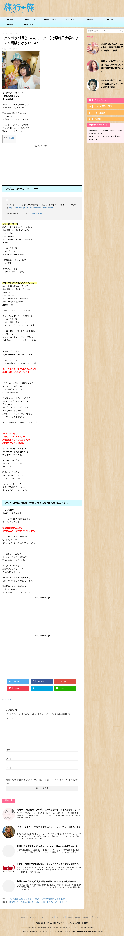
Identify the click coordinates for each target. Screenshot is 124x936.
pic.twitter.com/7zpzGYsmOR (42, 208)
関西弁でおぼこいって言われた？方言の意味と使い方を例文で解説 (112, 47)
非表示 (11, 138)
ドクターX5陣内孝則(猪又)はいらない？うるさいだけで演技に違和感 (47, 864)
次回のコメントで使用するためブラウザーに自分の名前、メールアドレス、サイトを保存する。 (42, 781)
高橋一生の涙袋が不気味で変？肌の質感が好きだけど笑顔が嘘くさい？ (48, 810)
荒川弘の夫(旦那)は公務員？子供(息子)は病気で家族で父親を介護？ (47, 882)
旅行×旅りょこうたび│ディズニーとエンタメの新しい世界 (62, 923)
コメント (10, 718)
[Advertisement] (42, 165)
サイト (8, 768)
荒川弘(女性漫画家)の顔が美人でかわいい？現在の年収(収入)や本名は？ (49, 847)
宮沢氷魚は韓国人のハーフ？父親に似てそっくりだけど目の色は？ (112, 84)
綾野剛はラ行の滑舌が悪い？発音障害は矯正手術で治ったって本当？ (38, 902)
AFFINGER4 (98, 931)
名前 (8, 750)
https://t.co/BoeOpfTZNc (19, 208)
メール (8, 759)
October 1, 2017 (35, 213)
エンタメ (8, 699)
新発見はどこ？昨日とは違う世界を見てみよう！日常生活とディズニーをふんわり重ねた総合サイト (62, 927)
